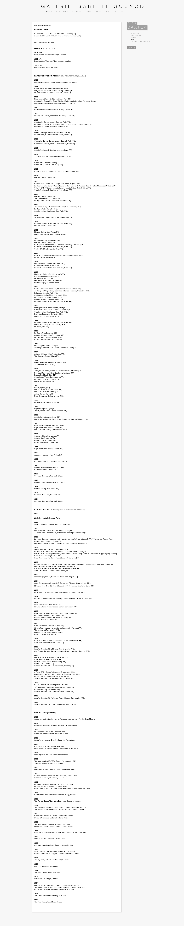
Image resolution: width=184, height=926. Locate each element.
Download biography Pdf (42, 25)
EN (139, 12)
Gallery (119, 12)
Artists (48, 12)
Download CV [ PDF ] (140, 41)
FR (136, 12)
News (88, 12)
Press (98, 12)
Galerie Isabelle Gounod (93, 6)
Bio (132, 39)
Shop (108, 12)
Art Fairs (76, 12)
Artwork (135, 33)
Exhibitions (61, 12)
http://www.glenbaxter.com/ (44, 42)
